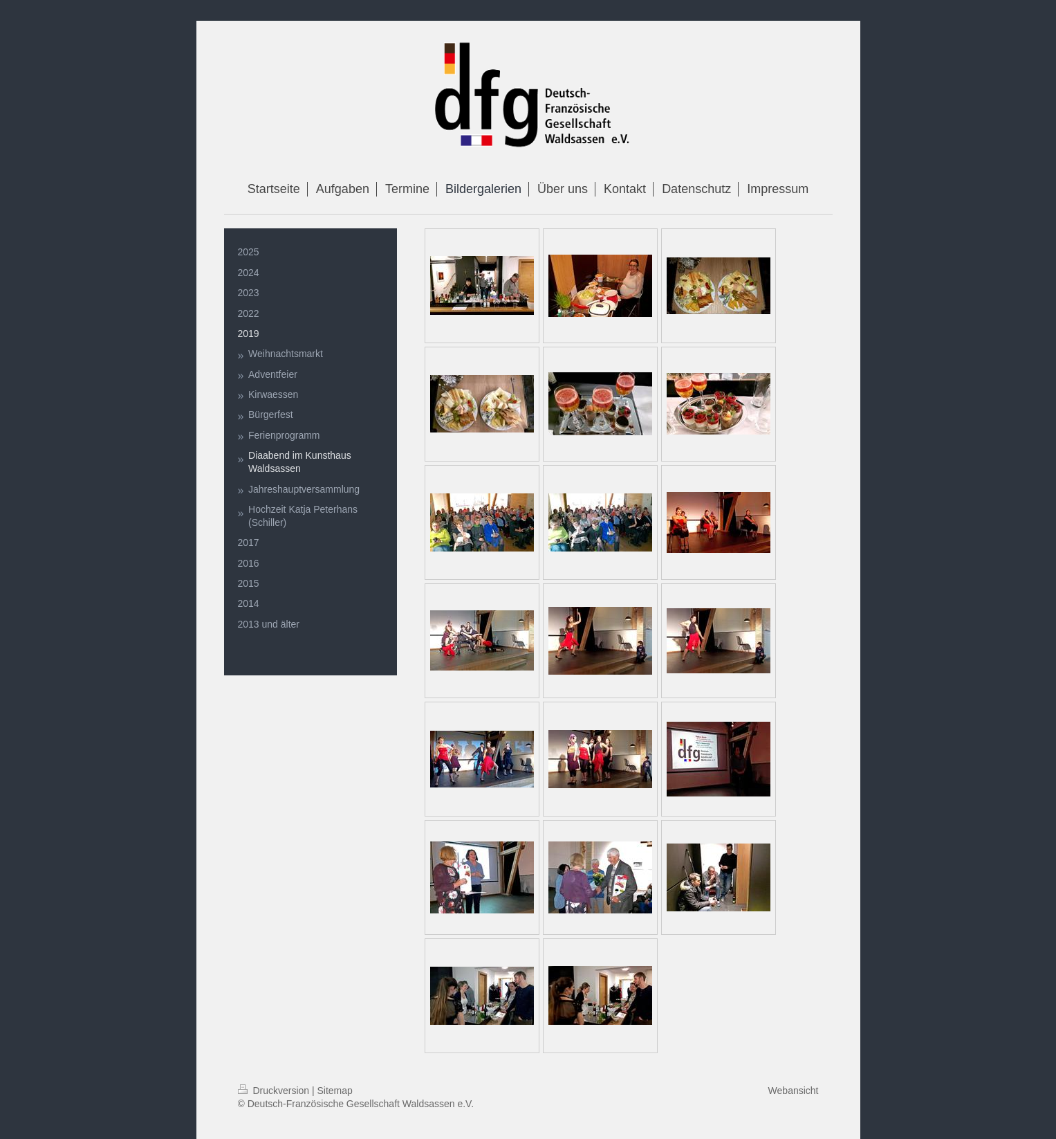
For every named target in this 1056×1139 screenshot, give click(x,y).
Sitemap (335, 1090)
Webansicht (793, 1090)
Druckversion (275, 1090)
